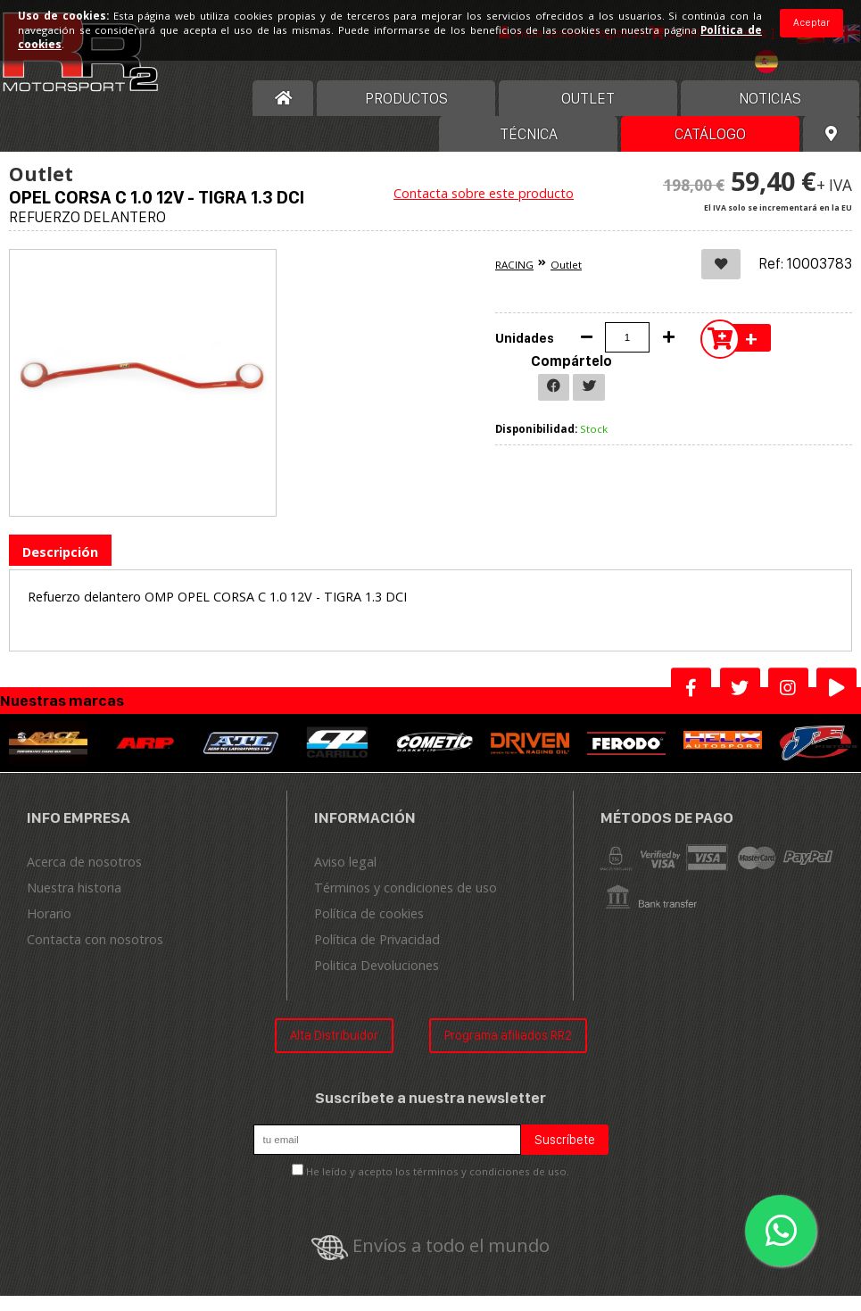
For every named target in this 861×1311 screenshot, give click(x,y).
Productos (406, 113)
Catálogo (710, 149)
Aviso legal (345, 876)
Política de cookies (369, 928)
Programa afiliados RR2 (508, 1050)
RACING (514, 279)
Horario (49, 928)
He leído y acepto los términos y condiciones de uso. (437, 1186)
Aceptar (811, 22)
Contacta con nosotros (95, 954)
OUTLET (588, 113)
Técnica (529, 149)
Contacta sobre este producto (483, 208)
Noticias (770, 113)
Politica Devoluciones (376, 980)
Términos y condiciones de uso (405, 902)
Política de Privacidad (377, 954)
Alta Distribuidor (334, 1050)
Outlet (566, 279)
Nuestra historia (74, 902)
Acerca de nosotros (84, 876)
